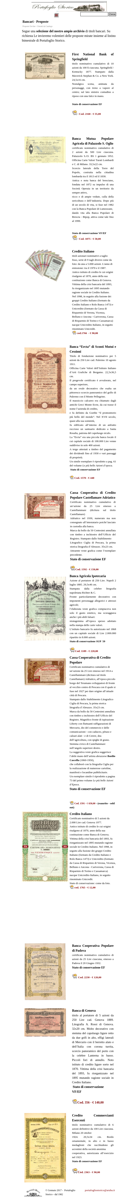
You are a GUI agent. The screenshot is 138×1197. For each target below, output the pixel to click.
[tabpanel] (69, 38)
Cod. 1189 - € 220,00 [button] (86, 651)
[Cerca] (94, 14)
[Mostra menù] (56, 15)
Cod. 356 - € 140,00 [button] (90, 1102)
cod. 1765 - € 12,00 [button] (84, 887)
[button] (85, 333)
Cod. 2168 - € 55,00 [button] (90, 113)
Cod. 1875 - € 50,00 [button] (90, 238)
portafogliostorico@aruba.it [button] (100, 1190)
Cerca (112, 14)
